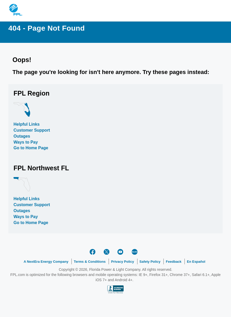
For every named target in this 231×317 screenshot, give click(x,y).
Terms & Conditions (90, 262)
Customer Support (32, 130)
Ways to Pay (26, 142)
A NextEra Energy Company (46, 262)
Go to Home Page (31, 148)
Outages (22, 136)
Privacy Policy (122, 262)
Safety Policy (150, 262)
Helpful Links (26, 124)
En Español (196, 262)
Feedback (173, 262)
